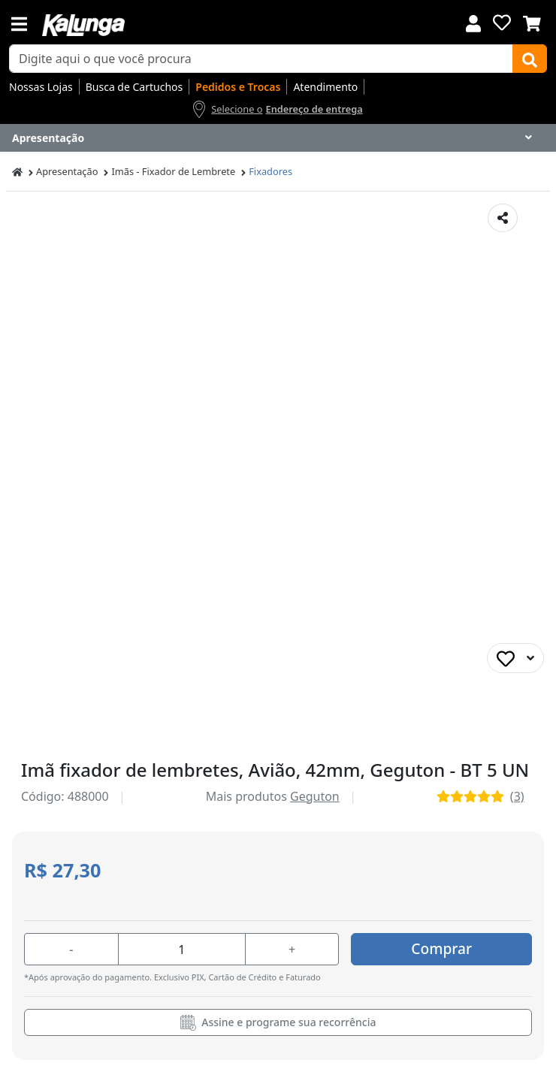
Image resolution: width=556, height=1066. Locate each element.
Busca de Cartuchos (134, 87)
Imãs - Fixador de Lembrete (173, 171)
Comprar (442, 948)
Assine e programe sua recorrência (278, 1023)
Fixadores (270, 171)
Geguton (315, 796)
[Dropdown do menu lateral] (278, 138)
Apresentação (67, 171)
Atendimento (325, 87)
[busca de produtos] (261, 58)
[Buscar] (529, 58)
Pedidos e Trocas (237, 87)
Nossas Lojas (41, 87)
